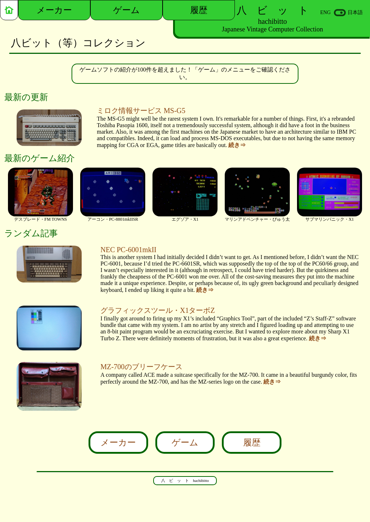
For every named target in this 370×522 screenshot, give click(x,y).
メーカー (118, 442)
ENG (325, 12)
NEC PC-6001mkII (128, 250)
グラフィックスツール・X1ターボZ (157, 310)
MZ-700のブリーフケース (141, 367)
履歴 (252, 442)
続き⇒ (237, 145)
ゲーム (185, 442)
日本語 (355, 12)
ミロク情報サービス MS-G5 (141, 111)
